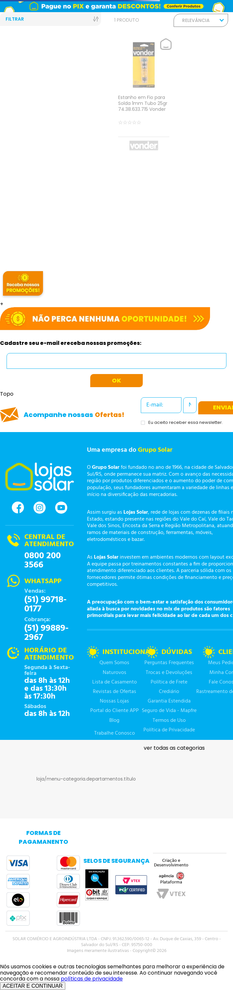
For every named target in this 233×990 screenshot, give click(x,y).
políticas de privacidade (92, 978)
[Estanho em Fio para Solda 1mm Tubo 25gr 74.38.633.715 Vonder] (143, 96)
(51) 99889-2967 (46, 633)
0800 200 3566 (42, 560)
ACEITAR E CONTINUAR (33, 986)
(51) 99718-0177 (45, 604)
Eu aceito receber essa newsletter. (185, 422)
